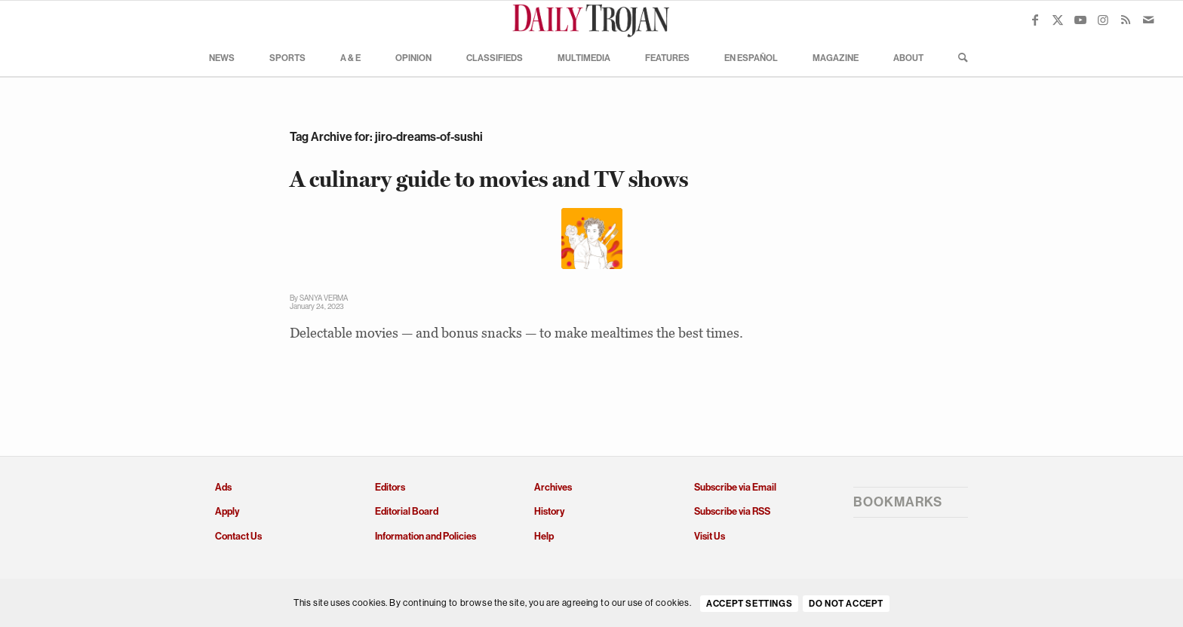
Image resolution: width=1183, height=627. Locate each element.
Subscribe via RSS (732, 511)
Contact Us (238, 536)
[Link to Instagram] (1103, 19)
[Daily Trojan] (591, 19)
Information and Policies (425, 536)
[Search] (958, 57)
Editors (390, 487)
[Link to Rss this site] (1125, 19)
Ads (223, 487)
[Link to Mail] (1148, 19)
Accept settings (749, 603)
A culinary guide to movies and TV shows (489, 179)
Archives (553, 487)
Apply (227, 511)
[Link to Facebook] (1035, 19)
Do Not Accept (846, 603)
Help (544, 536)
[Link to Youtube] (1080, 19)
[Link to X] (1057, 19)
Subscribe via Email (735, 487)
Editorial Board (406, 511)
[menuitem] (221, 57)
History (549, 511)
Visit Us (709, 536)
